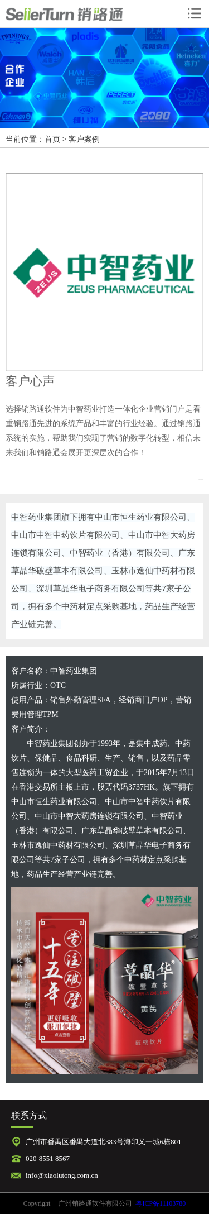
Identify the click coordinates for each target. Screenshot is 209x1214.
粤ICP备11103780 (160, 1203)
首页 (52, 139)
